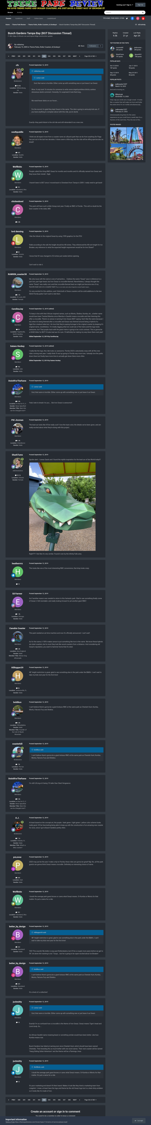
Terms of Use (10, 1122)
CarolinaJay (17, 309)
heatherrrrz (17, 563)
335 (54, 56)
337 (64, 56)
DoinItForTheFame (17, 381)
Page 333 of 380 (90, 56)
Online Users (38, 18)
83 (18, 252)
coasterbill (17, 744)
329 (24, 56)
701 (18, 187)
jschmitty (17, 1002)
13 (18, 1022)
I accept (139, 1121)
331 (34, 56)
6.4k (17, 441)
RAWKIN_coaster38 (17, 274)
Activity (19, 12)
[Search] (116, 12)
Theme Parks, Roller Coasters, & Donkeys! (45, 47)
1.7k (17, 614)
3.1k (17, 295)
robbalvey (20, 44)
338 (69, 56)
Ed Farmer (17, 593)
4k (18, 688)
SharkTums (17, 455)
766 (18, 367)
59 (18, 329)
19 (18, 584)
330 (29, 56)
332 (39, 56)
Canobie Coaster (17, 628)
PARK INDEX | (115, 18)
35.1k (18, 475)
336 (59, 56)
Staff (28, 18)
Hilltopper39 (17, 667)
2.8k (17, 222)
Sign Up (140, 5)
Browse (10, 14)
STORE (122, 18)
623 (18, 152)
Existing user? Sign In (125, 5)
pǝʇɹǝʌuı (17, 857)
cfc (17, 65)
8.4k (17, 649)
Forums (8, 18)
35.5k (18, 86)
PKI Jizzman (17, 420)
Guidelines (19, 18)
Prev (13, 56)
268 (18, 878)
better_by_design (17, 926)
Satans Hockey (17, 346)
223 (18, 947)
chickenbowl (17, 201)
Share (81, 46)
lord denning (17, 231)
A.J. (17, 818)
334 (49, 56)
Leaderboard (51, 18)
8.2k (17, 723)
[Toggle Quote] (32, 71)
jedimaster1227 (139, 47)
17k (18, 764)
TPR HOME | (107, 18)
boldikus (17, 702)
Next (75, 56)
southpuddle (17, 132)
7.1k (17, 838)
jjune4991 (138, 54)
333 (44, 56)
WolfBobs (17, 166)
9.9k (17, 401)
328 (19, 56)
